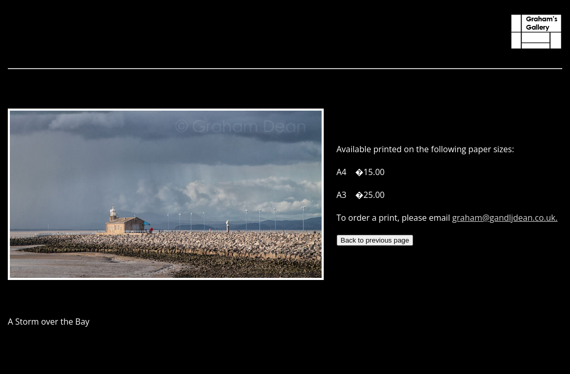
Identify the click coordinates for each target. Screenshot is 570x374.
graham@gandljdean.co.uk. (505, 217)
